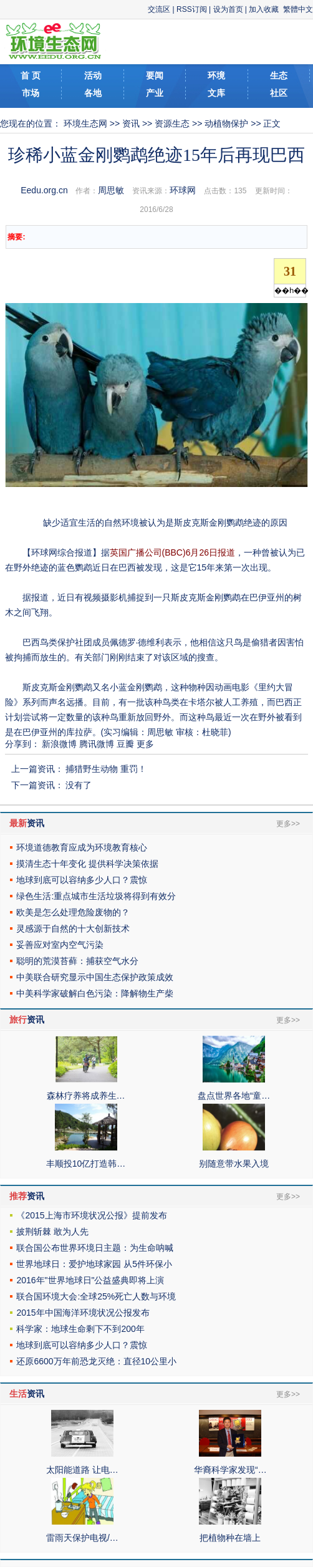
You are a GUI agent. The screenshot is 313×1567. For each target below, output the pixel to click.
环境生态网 (85, 123)
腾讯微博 (96, 744)
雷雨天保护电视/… (82, 1538)
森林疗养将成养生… (86, 1096)
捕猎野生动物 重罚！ (106, 769)
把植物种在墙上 (230, 1538)
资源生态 (172, 123)
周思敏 (111, 190)
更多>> (288, 823)
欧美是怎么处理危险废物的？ (73, 912)
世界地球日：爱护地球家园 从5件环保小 (94, 1264)
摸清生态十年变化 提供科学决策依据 (87, 864)
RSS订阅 (191, 9)
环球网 (183, 190)
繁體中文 (298, 9)
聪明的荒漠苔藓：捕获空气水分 (77, 961)
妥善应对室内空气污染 (60, 945)
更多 (145, 744)
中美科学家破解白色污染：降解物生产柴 (94, 993)
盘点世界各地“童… (234, 1096)
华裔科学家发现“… (230, 1470)
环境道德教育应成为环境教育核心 (81, 847)
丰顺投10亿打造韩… (86, 1164)
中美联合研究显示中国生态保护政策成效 (94, 977)
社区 (278, 93)
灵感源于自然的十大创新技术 (73, 928)
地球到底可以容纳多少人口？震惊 (81, 880)
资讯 (131, 123)
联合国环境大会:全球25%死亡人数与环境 (96, 1296)
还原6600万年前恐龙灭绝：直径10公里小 (96, 1361)
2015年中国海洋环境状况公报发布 (82, 1313)
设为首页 (228, 9)
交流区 (159, 9)
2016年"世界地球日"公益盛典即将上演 (90, 1280)
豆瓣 (125, 744)
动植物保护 (226, 123)
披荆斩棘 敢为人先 (52, 1232)
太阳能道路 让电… (82, 1470)
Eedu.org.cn (44, 190)
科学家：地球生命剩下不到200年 (80, 1329)
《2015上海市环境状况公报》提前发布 (91, 1215)
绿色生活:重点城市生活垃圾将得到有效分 (96, 896)
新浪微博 (59, 744)
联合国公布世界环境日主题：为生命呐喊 (94, 1248)
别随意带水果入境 (234, 1164)
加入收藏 (264, 9)
